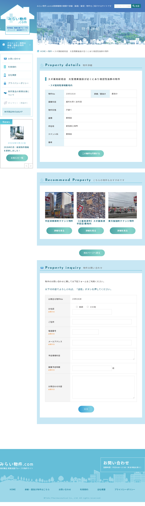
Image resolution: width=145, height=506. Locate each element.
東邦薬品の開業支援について (18, 93)
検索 (137, 6)
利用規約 (12, 66)
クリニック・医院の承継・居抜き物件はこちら (16, 45)
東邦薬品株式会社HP (13, 111)
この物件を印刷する (91, 153)
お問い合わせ (14, 58)
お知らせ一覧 (17, 157)
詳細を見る (59, 230)
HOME (13, 493)
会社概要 (12, 75)
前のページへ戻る (92, 252)
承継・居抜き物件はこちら (37, 493)
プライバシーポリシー (18, 83)
